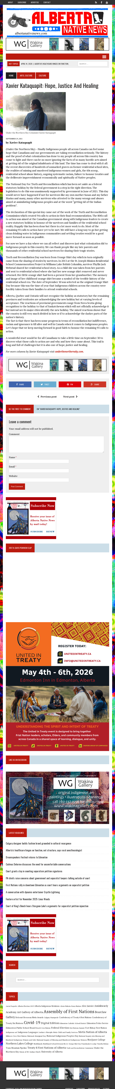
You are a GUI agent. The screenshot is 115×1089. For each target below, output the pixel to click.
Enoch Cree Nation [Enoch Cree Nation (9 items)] (43, 1025)
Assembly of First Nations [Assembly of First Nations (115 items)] (68, 1008)
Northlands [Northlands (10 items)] (37, 1041)
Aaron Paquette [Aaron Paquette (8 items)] (11, 1003)
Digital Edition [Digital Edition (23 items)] (50, 1020)
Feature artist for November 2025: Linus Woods (28, 896)
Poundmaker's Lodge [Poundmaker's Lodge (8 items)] (88, 1041)
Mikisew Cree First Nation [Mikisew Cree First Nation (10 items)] (16, 1033)
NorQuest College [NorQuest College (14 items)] (96, 1037)
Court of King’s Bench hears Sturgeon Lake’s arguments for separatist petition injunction (47, 903)
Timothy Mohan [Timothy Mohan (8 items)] (102, 1041)
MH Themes (37, 1086)
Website (13, 472)
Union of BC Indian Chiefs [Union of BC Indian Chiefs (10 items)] (29, 1049)
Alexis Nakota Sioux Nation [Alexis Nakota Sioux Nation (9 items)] (70, 1003)
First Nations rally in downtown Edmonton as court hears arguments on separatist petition (47, 882)
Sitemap (106, 1086)
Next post (70, 393)
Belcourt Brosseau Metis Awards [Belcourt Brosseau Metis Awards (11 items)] (29, 1014)
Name (12, 453)
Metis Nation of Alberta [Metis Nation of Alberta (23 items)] (92, 1029)
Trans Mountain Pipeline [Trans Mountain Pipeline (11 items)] (16, 1045)
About (10, 2)
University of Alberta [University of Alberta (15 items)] (51, 1049)
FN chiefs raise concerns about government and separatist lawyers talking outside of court (48, 875)
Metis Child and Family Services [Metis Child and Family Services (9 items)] (65, 1029)
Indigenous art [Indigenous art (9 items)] (11, 1029)
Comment (14, 430)
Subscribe (22, 2)
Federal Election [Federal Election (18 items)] (60, 1025)
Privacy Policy (94, 1086)
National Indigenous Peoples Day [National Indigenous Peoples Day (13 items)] (62, 1033)
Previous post (47, 393)
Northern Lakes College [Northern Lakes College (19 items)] (19, 1041)
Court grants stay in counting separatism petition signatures (34, 868)
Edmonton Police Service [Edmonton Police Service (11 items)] (97, 1020)
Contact (47, 2)
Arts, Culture (26, 75)
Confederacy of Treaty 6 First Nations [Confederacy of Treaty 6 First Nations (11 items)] (75, 1014)
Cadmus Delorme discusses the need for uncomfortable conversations (38, 861)
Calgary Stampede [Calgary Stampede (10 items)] (51, 1014)
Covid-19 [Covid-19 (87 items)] (32, 1019)
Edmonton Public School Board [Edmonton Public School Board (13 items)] (20, 1025)
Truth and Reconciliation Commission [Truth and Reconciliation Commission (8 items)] (79, 1045)
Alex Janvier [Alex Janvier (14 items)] (87, 1003)
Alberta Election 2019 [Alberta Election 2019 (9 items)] (26, 1003)
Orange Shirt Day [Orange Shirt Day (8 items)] (74, 1041)
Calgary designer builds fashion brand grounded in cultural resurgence (38, 840)
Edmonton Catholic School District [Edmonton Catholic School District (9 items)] (73, 1020)
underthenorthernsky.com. (69, 348)
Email (12, 463)
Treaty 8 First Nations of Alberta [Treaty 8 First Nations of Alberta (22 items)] (46, 1045)
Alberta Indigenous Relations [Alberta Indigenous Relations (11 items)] (46, 1003)
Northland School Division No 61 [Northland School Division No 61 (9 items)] (55, 1041)
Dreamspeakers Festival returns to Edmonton (26, 854)
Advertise (35, 2)
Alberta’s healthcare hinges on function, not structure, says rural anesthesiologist (44, 847)
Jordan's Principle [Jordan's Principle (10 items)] (45, 1029)
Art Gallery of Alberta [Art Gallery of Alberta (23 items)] (30, 1009)
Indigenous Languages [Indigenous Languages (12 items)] (28, 1029)
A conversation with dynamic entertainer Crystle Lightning (33, 889)
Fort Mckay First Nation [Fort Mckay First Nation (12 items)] (96, 1025)
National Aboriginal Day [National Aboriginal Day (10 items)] (36, 1033)
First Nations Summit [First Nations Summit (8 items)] (76, 1025)
